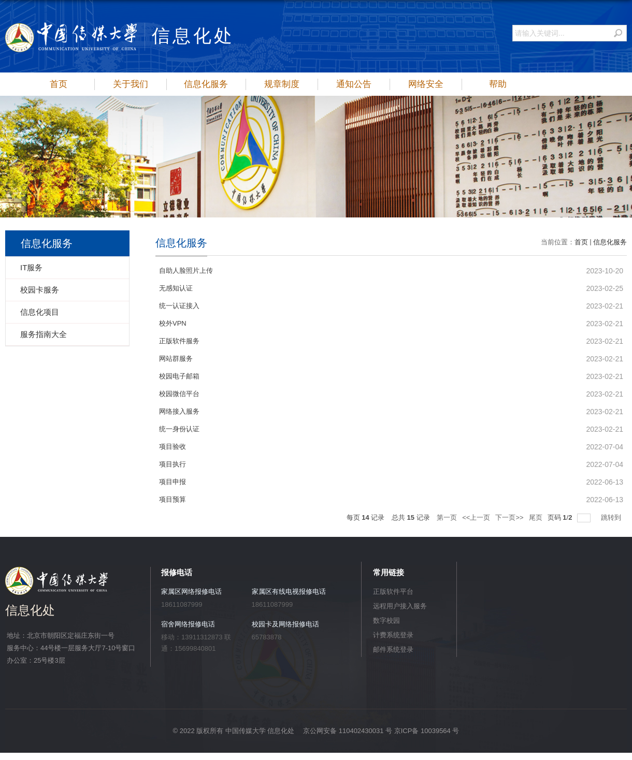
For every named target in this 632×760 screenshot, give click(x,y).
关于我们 (130, 84)
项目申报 (172, 482)
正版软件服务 (179, 341)
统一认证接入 (179, 306)
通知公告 (353, 84)
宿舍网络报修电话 (188, 624)
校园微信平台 (179, 394)
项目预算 (172, 499)
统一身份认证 (179, 429)
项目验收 (172, 446)
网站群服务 (176, 358)
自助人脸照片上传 (186, 270)
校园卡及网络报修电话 (285, 624)
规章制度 (281, 84)
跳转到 (612, 517)
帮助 (498, 84)
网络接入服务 (179, 411)
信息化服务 (206, 84)
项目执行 (172, 464)
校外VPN (172, 323)
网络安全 (425, 84)
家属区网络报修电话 (191, 591)
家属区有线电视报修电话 (289, 591)
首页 (58, 84)
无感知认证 (176, 288)
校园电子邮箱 (179, 376)
